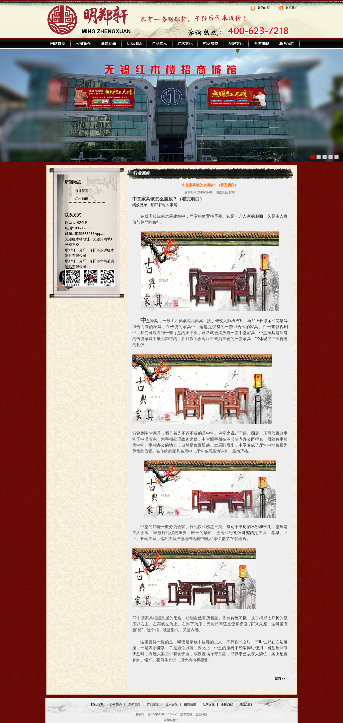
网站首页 (57, 43)
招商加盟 (210, 43)
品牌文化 (235, 43)
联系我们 (292, 7)
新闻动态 (108, 43)
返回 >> (280, 679)
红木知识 (81, 198)
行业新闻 (81, 191)
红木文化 (184, 43)
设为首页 (264, 7)
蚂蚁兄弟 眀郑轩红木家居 (154, 205)
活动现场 (134, 43)
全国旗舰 (261, 43)
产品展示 (159, 43)
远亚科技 (201, 714)
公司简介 (83, 43)
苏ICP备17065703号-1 (163, 714)
